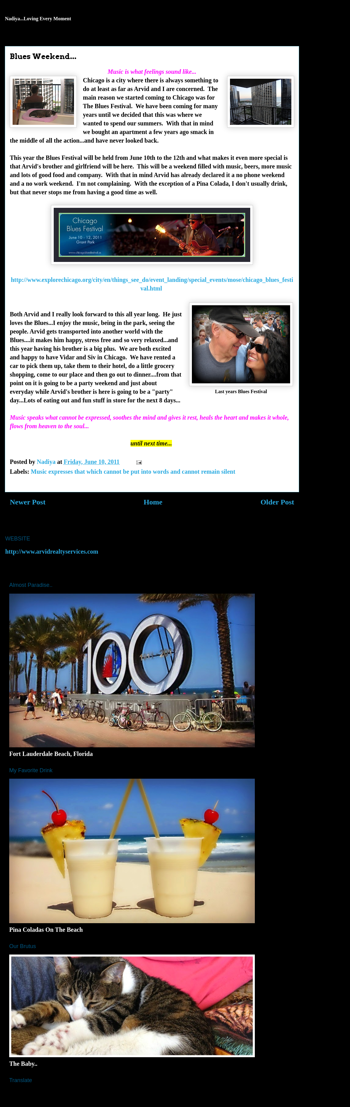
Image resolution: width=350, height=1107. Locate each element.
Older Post (277, 502)
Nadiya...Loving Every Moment (38, 18)
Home (153, 502)
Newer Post (27, 502)
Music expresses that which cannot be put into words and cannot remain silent (133, 471)
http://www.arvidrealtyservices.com (51, 551)
